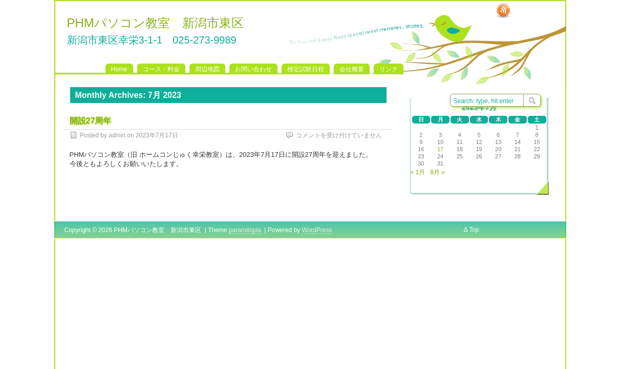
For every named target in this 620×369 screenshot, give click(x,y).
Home (119, 69)
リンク (388, 69)
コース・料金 (161, 69)
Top (474, 229)
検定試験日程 (305, 69)
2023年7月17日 (157, 135)
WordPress (317, 230)
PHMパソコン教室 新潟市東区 (155, 23)
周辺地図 (207, 69)
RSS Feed (503, 11)
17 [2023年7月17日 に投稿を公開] (440, 149)
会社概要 (351, 69)
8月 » (437, 172)
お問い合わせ (253, 69)
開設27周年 (91, 120)
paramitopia (245, 230)
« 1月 (418, 172)
